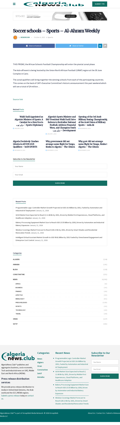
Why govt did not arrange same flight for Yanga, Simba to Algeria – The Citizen (93, 144)
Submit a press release (10, 395)
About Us (91, 413)
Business (19, 288)
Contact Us (100, 413)
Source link (18, 99)
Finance (18, 291)
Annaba (16, 264)
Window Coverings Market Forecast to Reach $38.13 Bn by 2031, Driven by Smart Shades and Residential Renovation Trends (72, 401)
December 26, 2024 (84, 128)
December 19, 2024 (19, 150)
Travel (18, 314)
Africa (18, 284)
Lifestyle (19, 295)
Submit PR (100, 4)
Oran (15, 319)
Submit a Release (113, 413)
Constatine (42, 369)
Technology (20, 310)
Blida (15, 269)
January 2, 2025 (51, 134)
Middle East (20, 299)
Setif (15, 324)
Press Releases (21, 302)
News (15, 279)
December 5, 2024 (84, 150)
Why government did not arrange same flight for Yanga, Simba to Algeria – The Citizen (60, 144)
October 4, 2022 (39, 37)
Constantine (19, 274)
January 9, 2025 (18, 128)
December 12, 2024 (52, 150)
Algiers (16, 259)
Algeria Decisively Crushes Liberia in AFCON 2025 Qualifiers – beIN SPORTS (26, 144)
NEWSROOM (25, 37)
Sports (50, 37)
